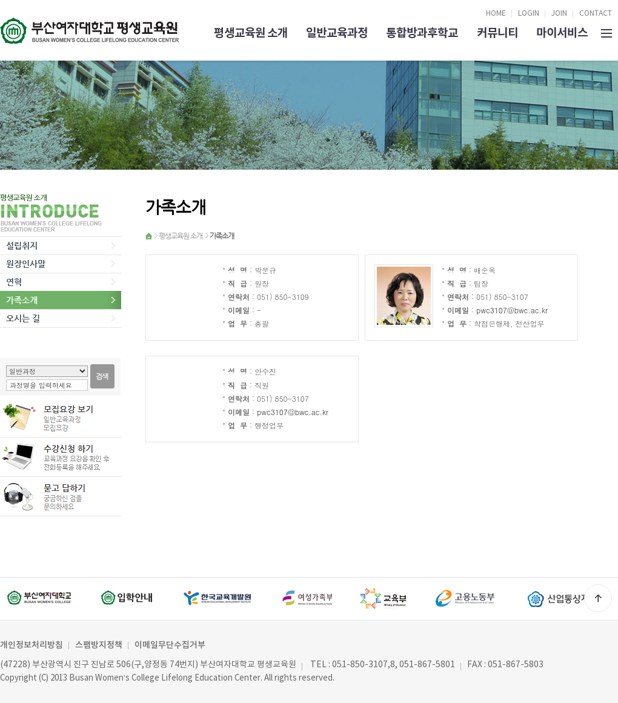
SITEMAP (606, 32)
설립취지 (22, 245)
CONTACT (595, 14)
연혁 (14, 282)
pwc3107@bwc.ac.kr (512, 310)
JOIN (559, 14)
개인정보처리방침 (31, 645)
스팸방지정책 (98, 645)
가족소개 (22, 300)
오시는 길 (23, 318)
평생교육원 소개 (251, 33)
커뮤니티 (497, 33)
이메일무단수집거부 (170, 645)
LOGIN (528, 14)
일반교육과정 (337, 33)
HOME (496, 14)
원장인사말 (25, 263)
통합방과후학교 (422, 33)
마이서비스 (562, 33)
